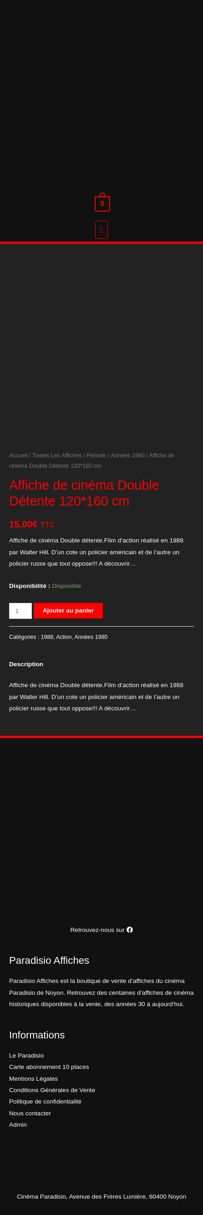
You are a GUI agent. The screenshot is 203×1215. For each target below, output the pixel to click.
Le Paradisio (26, 1055)
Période (96, 455)
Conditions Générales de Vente (52, 1090)
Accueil (18, 455)
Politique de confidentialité (45, 1101)
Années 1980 (128, 455)
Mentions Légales (33, 1078)
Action (63, 637)
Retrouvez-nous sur (101, 929)
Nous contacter (30, 1113)
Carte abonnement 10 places (49, 1066)
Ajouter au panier (68, 610)
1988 (47, 637)
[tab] (101, 664)
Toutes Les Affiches (56, 455)
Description (26, 664)
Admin (18, 1124)
